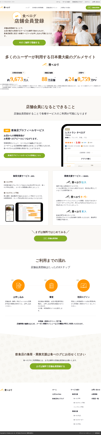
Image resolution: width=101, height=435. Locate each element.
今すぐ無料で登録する (29, 43)
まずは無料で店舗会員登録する (50, 366)
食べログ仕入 (77, 415)
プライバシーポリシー (85, 433)
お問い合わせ (96, 2)
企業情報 (94, 394)
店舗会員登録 (93, 7)
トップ (27, 7)
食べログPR (77, 398)
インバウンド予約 (78, 407)
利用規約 (97, 433)
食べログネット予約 (79, 402)
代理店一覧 (95, 398)
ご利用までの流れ (65, 7)
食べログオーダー (78, 420)
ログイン (87, 2)
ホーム (58, 2)
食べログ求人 (77, 424)
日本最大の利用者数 (37, 7)
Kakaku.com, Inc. (11, 433)
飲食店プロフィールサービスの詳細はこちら (24, 155)
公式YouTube (56, 394)
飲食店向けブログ (77, 2)
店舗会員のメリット (51, 7)
